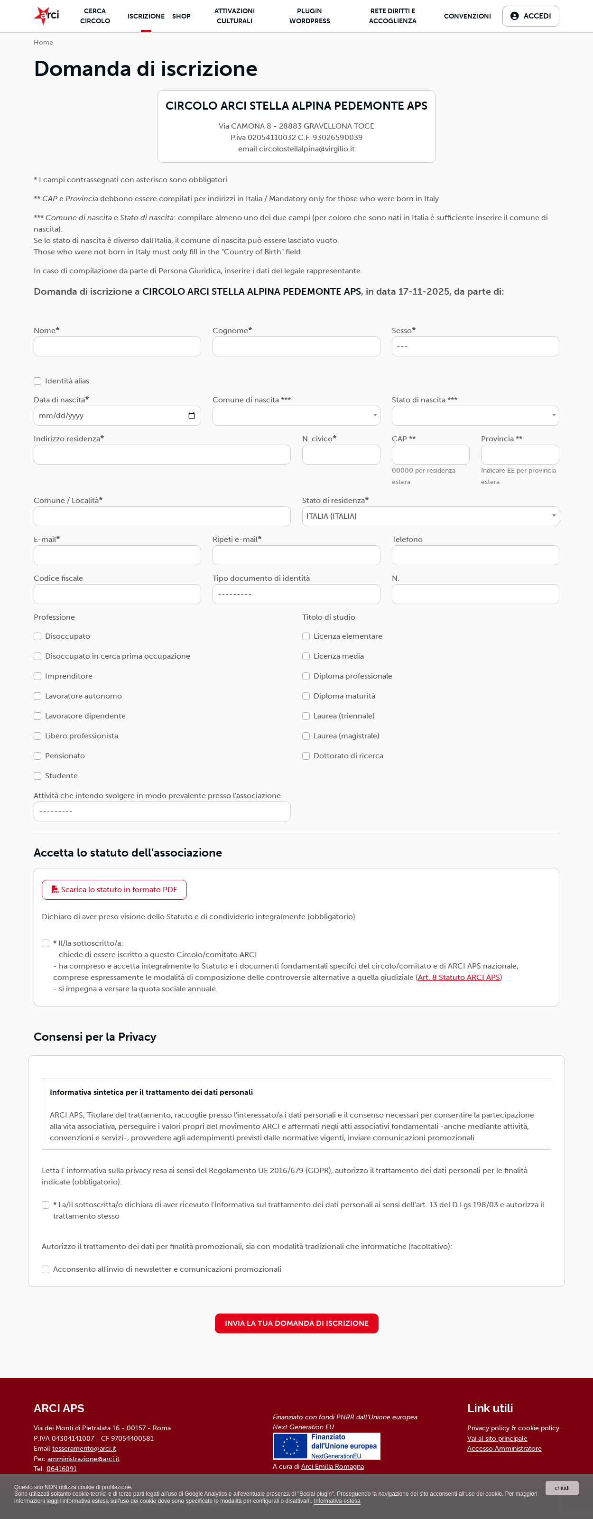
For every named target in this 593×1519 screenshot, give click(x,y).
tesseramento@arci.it (84, 1448)
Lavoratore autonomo (83, 695)
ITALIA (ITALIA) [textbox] (331, 516)
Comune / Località (66, 500)
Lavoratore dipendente (85, 715)
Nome (45, 330)
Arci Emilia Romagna (332, 1466)
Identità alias (67, 380)
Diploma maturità (344, 695)
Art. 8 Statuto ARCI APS (459, 977)
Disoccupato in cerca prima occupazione (117, 656)
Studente (61, 775)
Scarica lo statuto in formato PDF (114, 889)
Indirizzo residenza (67, 438)
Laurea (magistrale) (347, 735)
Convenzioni (467, 16)
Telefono (407, 539)
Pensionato (65, 755)
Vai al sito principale (497, 1438)
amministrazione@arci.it (83, 1458)
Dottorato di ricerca (348, 755)
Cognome (230, 330)
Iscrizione (146, 16)
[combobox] (296, 416)
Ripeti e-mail (235, 539)
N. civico (317, 438)
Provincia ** (501, 438)
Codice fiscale (58, 578)
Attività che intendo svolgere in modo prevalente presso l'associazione (157, 795)
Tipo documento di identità (261, 578)
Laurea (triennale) (344, 715)
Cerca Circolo (95, 16)
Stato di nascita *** (424, 399)
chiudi (562, 1488)
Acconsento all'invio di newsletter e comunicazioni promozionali (167, 1269)
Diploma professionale (353, 675)
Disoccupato (67, 636)
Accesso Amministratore (504, 1448)
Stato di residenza (333, 500)
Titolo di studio (328, 617)
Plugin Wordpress (309, 16)
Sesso (402, 330)
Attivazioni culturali (234, 16)
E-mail (45, 539)
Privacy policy (488, 1428)
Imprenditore (69, 675)
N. (395, 578)
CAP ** (404, 438)
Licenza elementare (348, 636)
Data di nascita (59, 399)
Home (43, 42)
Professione (54, 617)
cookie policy (538, 1428)
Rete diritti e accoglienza (393, 16)
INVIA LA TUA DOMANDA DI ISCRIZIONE (297, 1323)
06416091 (61, 1468)
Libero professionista (81, 735)
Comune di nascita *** (252, 399)
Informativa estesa (337, 1501)
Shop (181, 16)
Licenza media (339, 656)
